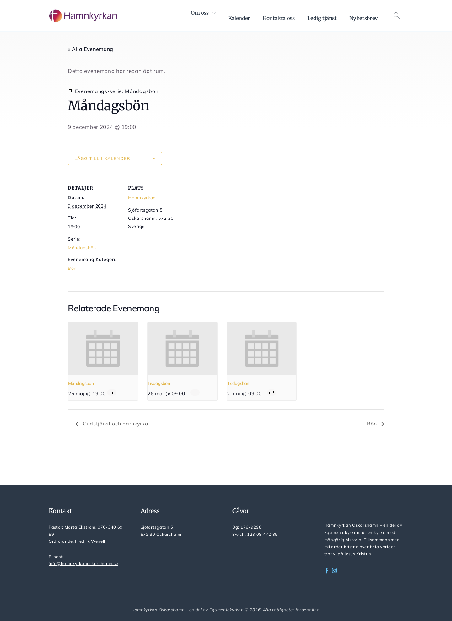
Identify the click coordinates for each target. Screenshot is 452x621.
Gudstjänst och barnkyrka (114, 423)
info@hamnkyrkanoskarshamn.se (83, 563)
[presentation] (103, 348)
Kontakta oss (279, 18)
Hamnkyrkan (142, 198)
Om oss (200, 12)
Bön (72, 268)
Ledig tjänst (322, 18)
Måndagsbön (82, 248)
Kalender (239, 18)
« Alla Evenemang (90, 49)
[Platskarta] (221, 219)
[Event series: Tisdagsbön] (195, 392)
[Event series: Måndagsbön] (112, 392)
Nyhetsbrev (363, 18)
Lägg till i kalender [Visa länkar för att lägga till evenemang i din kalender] (102, 158)
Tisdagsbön (159, 383)
